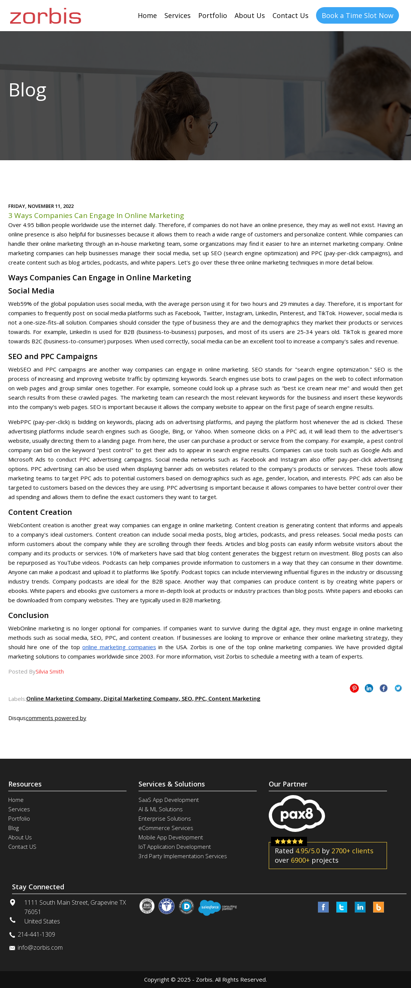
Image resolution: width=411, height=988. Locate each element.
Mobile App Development (171, 837)
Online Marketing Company (63, 698)
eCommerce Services (166, 828)
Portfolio (212, 15)
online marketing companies (119, 647)
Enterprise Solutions (165, 818)
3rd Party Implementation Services (183, 856)
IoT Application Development (175, 846)
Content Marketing (233, 698)
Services (177, 15)
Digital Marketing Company (140, 698)
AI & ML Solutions (161, 809)
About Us (250, 15)
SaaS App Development (169, 799)
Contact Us (290, 15)
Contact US (22, 846)
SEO (186, 698)
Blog (13, 828)
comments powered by (56, 718)
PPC (199, 698)
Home (147, 15)
